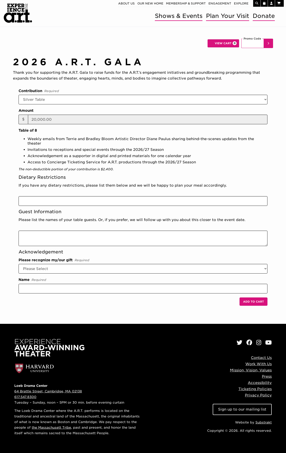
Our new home (150, 3)
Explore (241, 3)
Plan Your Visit (227, 15)
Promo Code (252, 38)
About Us (126, 3)
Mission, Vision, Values (251, 370)
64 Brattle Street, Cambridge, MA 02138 (48, 391)
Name (32, 280)
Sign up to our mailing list (242, 409)
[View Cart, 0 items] (223, 43)
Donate (264, 15)
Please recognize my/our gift (54, 260)
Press (267, 376)
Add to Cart (253, 301)
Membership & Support (186, 3)
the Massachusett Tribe (51, 427)
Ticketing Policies (255, 389)
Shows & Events (178, 15)
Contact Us (261, 358)
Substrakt (263, 422)
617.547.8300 (25, 397)
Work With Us (258, 364)
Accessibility (260, 383)
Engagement (219, 3)
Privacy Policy (258, 395)
